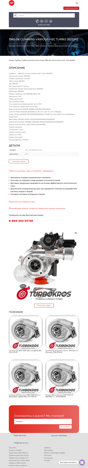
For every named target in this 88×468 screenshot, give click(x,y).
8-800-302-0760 (44, 25)
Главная (11, 60)
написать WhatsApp (59, 436)
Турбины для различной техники (61, 46)
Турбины (43, 46)
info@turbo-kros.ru (21, 443)
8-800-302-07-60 (21, 220)
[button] (76, 233)
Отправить (65, 427)
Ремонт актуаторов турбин (54, 453)
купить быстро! (71, 8)
